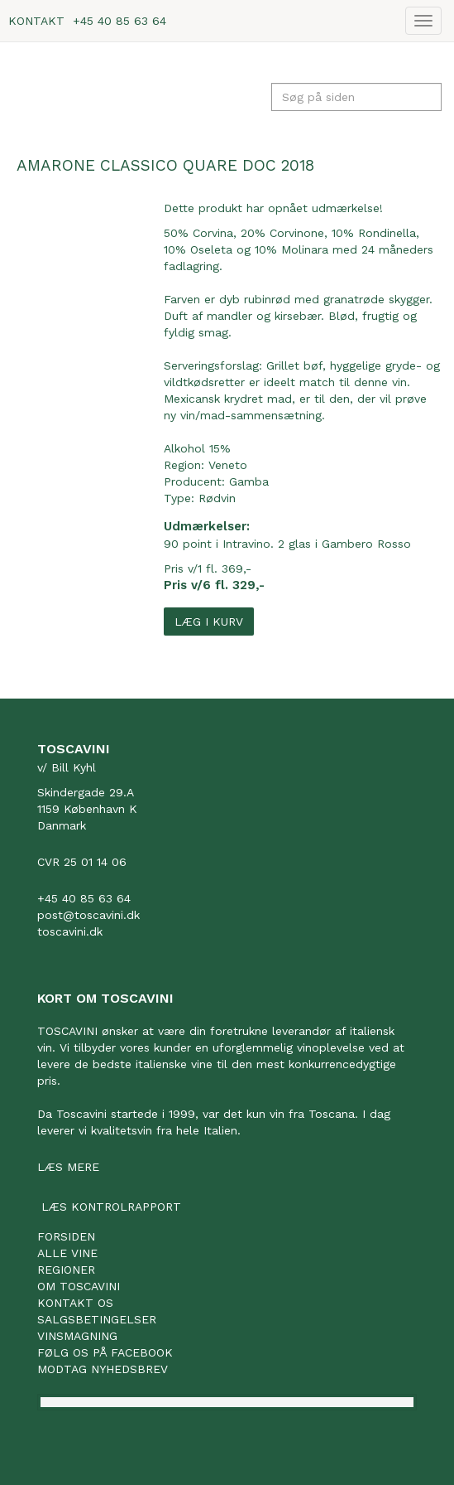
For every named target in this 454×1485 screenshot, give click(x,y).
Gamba (249, 481)
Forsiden (66, 1236)
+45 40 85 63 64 (119, 20)
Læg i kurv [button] (208, 621)
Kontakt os (75, 1302)
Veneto (227, 465)
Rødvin (217, 498)
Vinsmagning (77, 1335)
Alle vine (67, 1253)
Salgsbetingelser (96, 1319)
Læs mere (68, 1166)
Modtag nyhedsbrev (102, 1369)
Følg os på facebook (105, 1352)
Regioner (66, 1269)
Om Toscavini (78, 1286)
